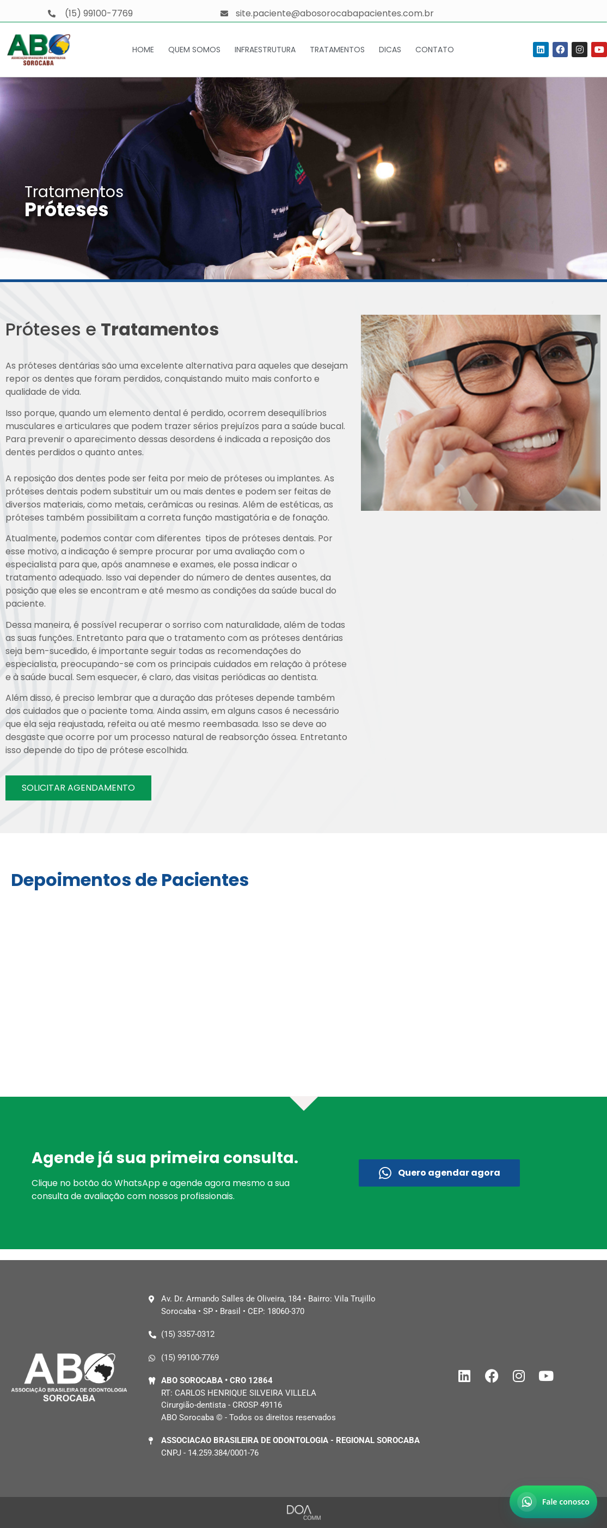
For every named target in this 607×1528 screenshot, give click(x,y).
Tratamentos (337, 49)
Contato (434, 49)
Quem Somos (194, 49)
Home (143, 49)
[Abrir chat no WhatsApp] (553, 1502)
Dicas (390, 49)
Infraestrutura (265, 49)
